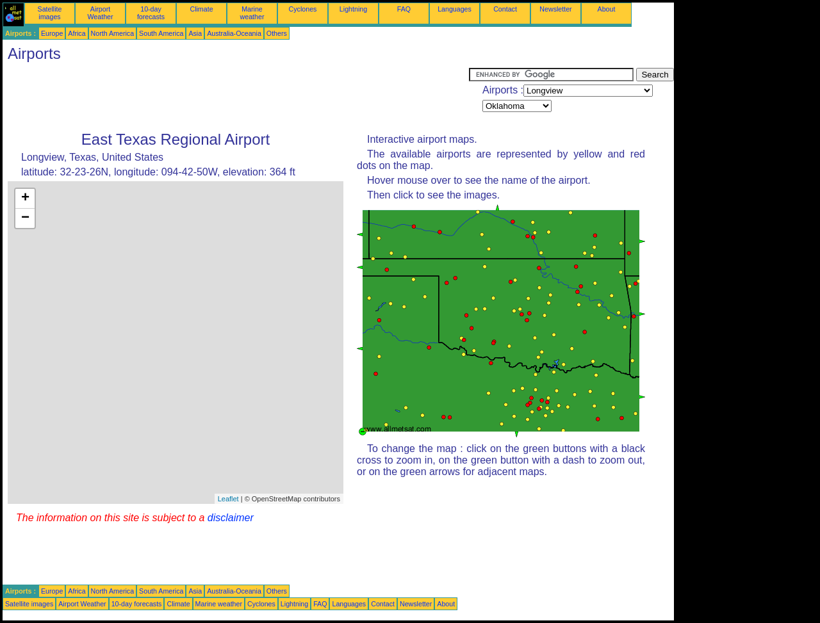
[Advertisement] (236, 96)
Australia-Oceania (234, 33)
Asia (195, 33)
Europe (52, 33)
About (607, 9)
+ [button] (25, 198)
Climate (201, 9)
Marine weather (252, 12)
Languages (455, 9)
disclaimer (231, 517)
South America (161, 33)
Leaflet (228, 499)
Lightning (353, 9)
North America (113, 33)
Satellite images (50, 12)
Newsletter (555, 9)
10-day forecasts (151, 12)
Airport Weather (100, 12)
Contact (505, 9)
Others (276, 33)
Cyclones (303, 9)
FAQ (404, 9)
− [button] (25, 218)
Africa (76, 33)
